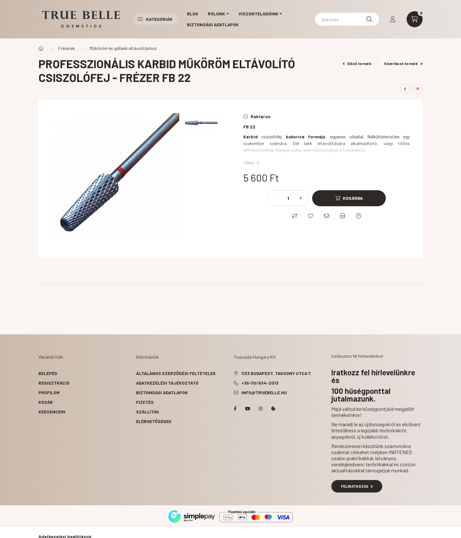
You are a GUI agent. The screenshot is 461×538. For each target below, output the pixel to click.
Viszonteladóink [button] (259, 13)
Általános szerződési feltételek (176, 373)
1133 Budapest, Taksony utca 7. (276, 373)
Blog (192, 13)
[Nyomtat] (342, 215)
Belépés (47, 373)
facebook (235, 408)
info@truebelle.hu (264, 392)
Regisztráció (53, 383)
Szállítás (147, 411)
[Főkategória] (41, 48)
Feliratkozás (357, 486)
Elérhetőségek (154, 421)
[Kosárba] (349, 198)
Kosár (45, 402)
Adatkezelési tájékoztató (167, 383)
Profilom (49, 392)
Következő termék (403, 63)
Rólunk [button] (216, 13)
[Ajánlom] (326, 215)
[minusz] (275, 198)
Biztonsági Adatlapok (213, 24)
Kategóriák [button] (155, 19)
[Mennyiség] (288, 198)
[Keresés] (347, 19)
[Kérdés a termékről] (358, 215)
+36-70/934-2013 (260, 383)
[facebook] (405, 89)
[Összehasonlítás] (294, 215)
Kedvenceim (51, 411)
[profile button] (393, 19)
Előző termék (357, 63)
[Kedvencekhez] (310, 215)
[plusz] (300, 198)
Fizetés (145, 402)
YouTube (247, 408)
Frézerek (66, 48)
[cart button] (415, 19)
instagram (260, 408)
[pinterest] (418, 89)
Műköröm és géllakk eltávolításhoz (123, 48)
